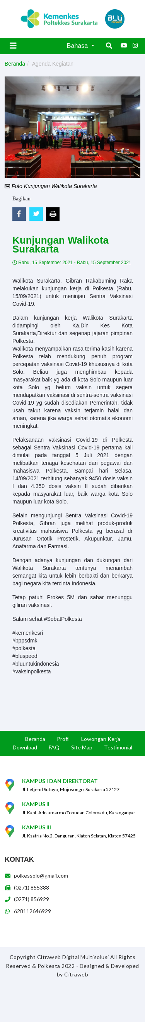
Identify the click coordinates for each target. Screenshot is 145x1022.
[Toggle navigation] (13, 45)
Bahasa (78, 45)
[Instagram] (135, 45)
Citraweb (76, 974)
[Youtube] (123, 45)
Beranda (15, 64)
